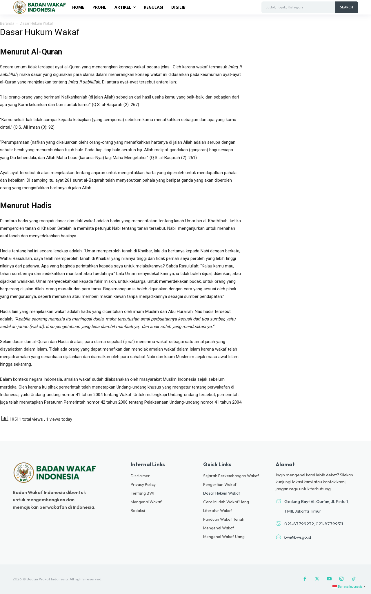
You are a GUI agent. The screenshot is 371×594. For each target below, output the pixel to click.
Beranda (7, 23)
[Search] (346, 7)
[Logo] (40, 7)
